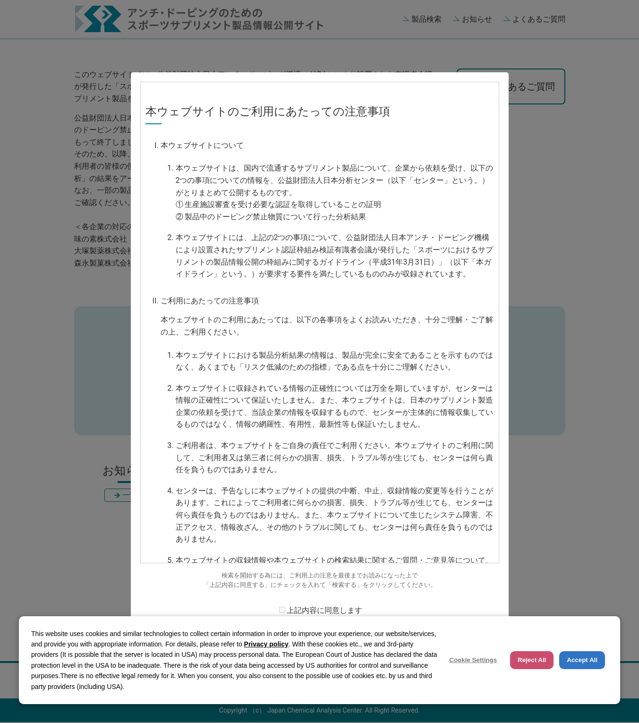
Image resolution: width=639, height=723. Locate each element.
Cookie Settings (473, 659)
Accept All (582, 659)
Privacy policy (266, 644)
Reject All (532, 659)
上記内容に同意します (324, 610)
